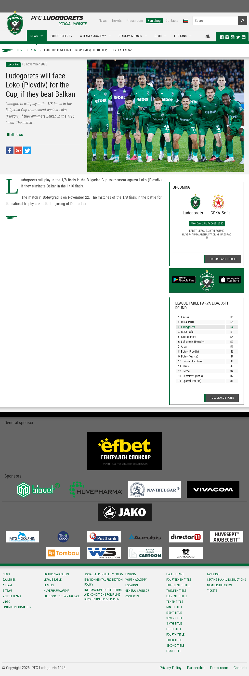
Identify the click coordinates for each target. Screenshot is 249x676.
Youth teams (12, 596)
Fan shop (154, 21)
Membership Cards (219, 585)
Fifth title (174, 629)
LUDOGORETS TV (61, 36)
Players (49, 585)
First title (173, 651)
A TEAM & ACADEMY (93, 36)
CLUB (158, 36)
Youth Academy (136, 579)
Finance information (17, 607)
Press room (135, 21)
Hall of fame (175, 574)
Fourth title (175, 634)
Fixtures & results (56, 574)
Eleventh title (176, 596)
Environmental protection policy (103, 582)
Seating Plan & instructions (226, 579)
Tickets (117, 21)
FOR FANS (180, 36)
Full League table (222, 397)
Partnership (196, 667)
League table (53, 579)
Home (20, 50)
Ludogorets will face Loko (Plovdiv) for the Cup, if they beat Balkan (88, 50)
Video (6, 601)
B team (7, 590)
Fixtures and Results (223, 259)
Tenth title (174, 601)
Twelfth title (176, 590)
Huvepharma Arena (56, 590)
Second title (175, 645)
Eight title (174, 613)
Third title (174, 640)
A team (7, 585)
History (130, 574)
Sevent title (175, 618)
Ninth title (174, 607)
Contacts (172, 21)
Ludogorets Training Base (62, 596)
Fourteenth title (178, 579)
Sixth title (174, 623)
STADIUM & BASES (130, 36)
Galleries (9, 579)
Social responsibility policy (103, 574)
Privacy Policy (170, 667)
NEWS (34, 36)
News (103, 21)
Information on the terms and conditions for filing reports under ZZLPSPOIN (102, 594)
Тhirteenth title (178, 585)
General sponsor (137, 590)
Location (131, 585)
